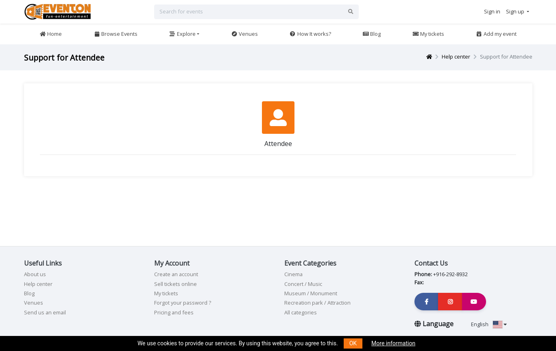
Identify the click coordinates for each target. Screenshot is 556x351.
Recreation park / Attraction (317, 302)
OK (353, 343)
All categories (300, 312)
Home (50, 33)
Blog (371, 33)
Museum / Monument (310, 293)
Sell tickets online (175, 284)
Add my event (496, 33)
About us (35, 274)
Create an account (176, 274)
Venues (244, 33)
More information (393, 343)
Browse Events (115, 33)
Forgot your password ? (182, 302)
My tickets (428, 33)
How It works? (310, 33)
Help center (456, 56)
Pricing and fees (174, 312)
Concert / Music (303, 284)
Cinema (293, 274)
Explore (182, 33)
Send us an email (45, 312)
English (489, 324)
